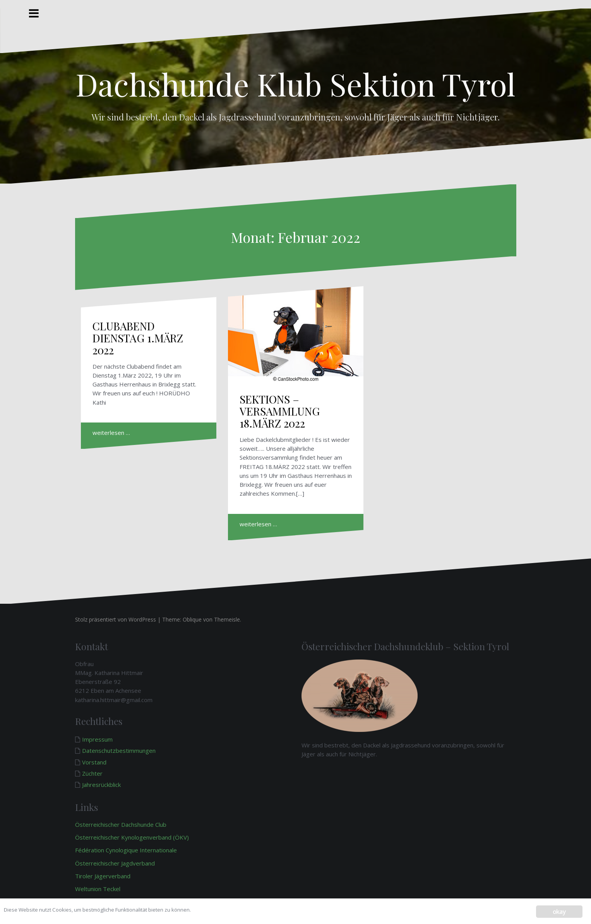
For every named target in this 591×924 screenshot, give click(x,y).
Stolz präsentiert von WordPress (115, 619)
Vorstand (94, 762)
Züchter (92, 773)
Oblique (192, 619)
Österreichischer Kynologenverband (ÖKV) (132, 837)
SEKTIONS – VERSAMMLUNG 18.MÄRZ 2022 (280, 411)
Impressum (97, 739)
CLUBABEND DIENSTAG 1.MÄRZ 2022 (138, 338)
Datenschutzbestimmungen (119, 750)
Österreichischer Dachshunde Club (120, 824)
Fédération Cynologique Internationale (126, 850)
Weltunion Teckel (98, 889)
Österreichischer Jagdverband (115, 863)
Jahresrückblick (101, 784)
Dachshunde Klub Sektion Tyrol (295, 83)
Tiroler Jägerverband (103, 876)
